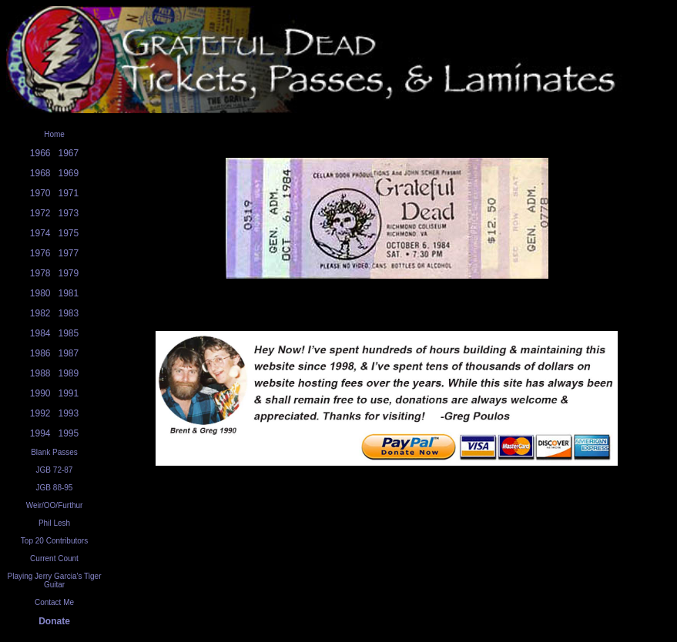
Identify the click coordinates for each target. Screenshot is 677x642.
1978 (40, 273)
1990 (40, 393)
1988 (40, 373)
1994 (40, 433)
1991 (69, 393)
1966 (40, 153)
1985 (69, 333)
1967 (69, 153)
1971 (69, 193)
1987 (69, 353)
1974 (40, 233)
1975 (69, 233)
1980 (40, 293)
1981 (69, 293)
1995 (69, 433)
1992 (40, 413)
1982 (40, 313)
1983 (69, 313)
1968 (40, 173)
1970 (40, 193)
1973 (69, 213)
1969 (69, 173)
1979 (69, 273)
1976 (40, 253)
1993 (69, 413)
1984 (40, 333)
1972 (40, 213)
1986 (40, 353)
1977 (69, 253)
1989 (69, 373)
